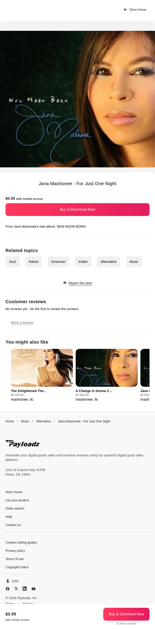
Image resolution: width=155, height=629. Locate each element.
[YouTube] (33, 589)
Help (8, 516)
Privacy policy (15, 551)
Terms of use (14, 559)
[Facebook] (7, 589)
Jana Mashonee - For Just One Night (84, 421)
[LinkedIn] (25, 589)
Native (34, 261)
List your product (17, 500)
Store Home (135, 10)
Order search (14, 508)
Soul (12, 261)
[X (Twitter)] (16, 588)
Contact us (13, 525)
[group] (42, 375)
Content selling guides (21, 542)
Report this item (77, 283)
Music (133, 261)
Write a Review (22, 322)
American (58, 261)
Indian (83, 261)
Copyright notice (16, 567)
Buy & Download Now (77, 209)
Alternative (109, 261)
